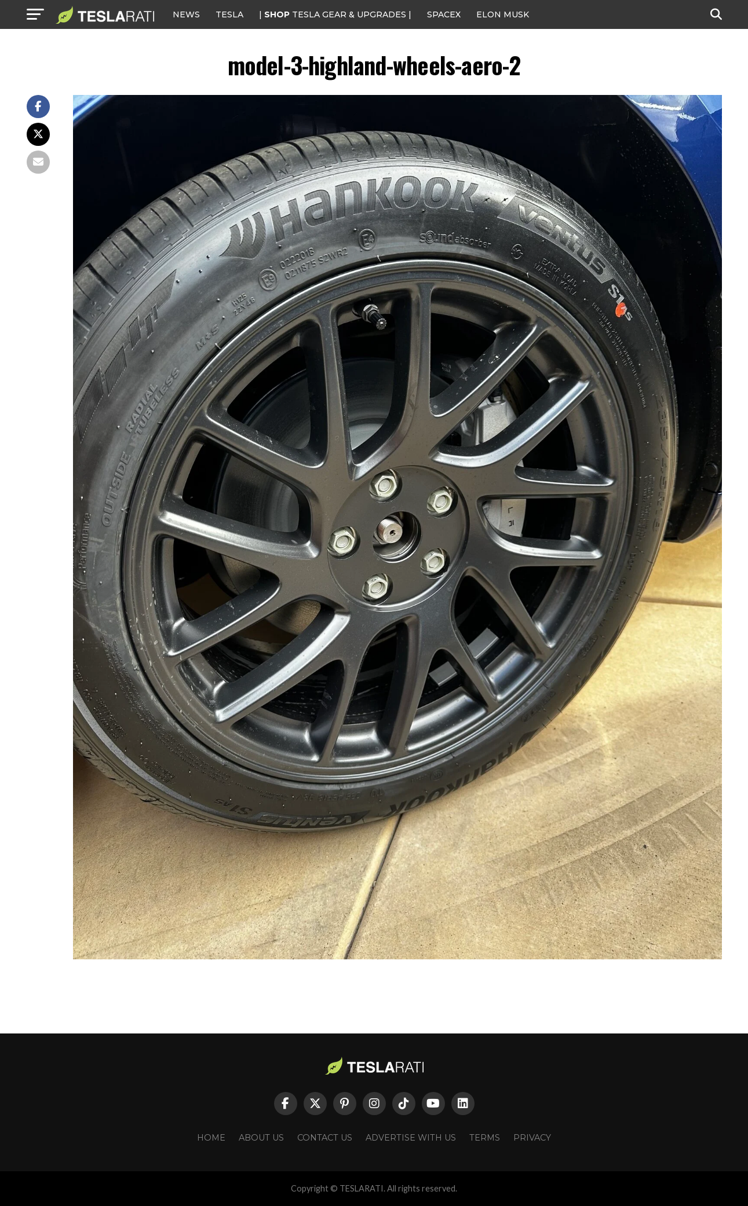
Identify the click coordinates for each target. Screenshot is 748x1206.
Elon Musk (502, 14)
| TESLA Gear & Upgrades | (335, 14)
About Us (261, 1137)
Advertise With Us (411, 1137)
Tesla (229, 14)
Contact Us (324, 1137)
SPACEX (444, 14)
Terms (484, 1137)
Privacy (532, 1137)
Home (211, 1137)
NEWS (186, 14)
